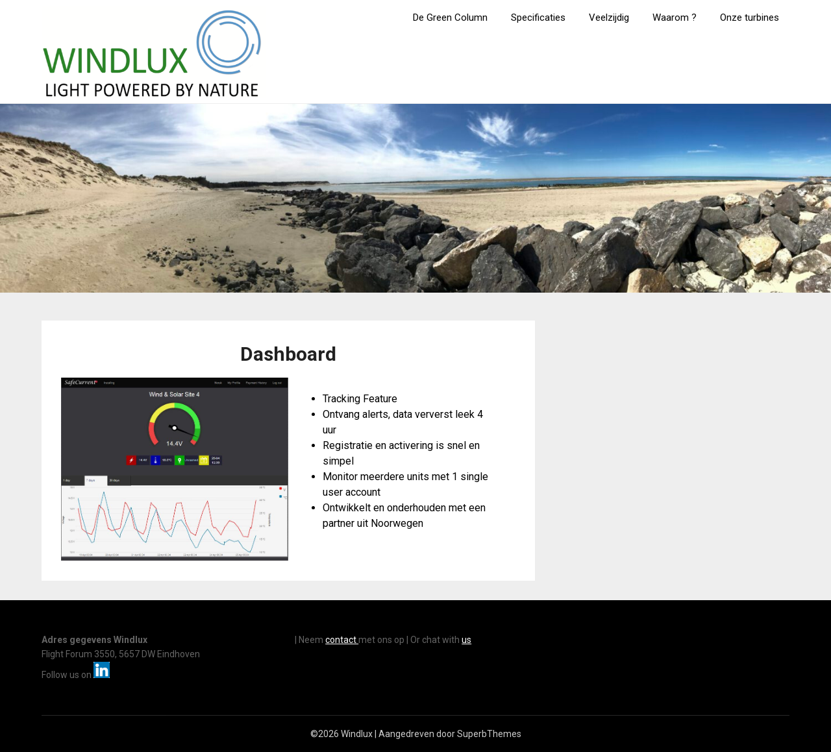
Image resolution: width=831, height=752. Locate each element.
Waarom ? (674, 17)
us (466, 640)
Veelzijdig (609, 17)
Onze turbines (749, 17)
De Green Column (450, 17)
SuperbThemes (489, 734)
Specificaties (538, 17)
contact (341, 640)
